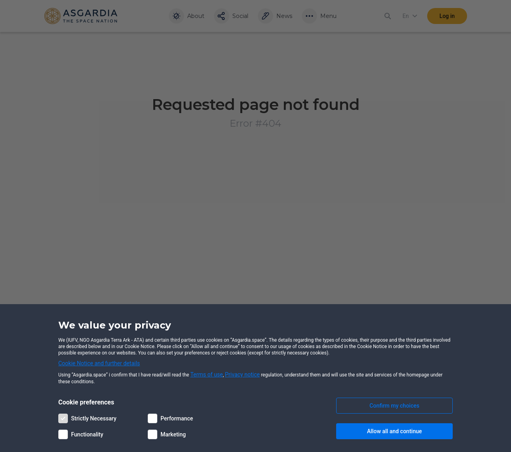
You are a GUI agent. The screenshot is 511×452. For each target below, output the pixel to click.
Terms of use (206, 374)
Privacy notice (242, 374)
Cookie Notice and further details (99, 363)
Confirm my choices (395, 405)
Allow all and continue (394, 431)
